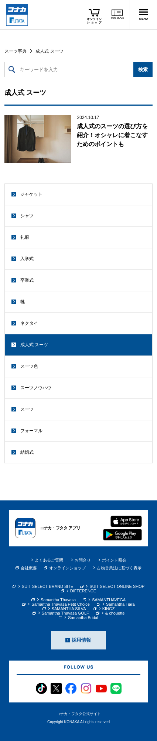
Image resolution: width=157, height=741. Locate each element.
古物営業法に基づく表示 (119, 568)
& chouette (115, 613)
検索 (143, 69)
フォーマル (31, 430)
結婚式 (27, 452)
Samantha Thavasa (58, 600)
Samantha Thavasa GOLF (65, 613)
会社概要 (26, 568)
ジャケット (31, 194)
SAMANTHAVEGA (109, 600)
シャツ (27, 215)
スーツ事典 (15, 51)
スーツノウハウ (35, 387)
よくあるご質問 (49, 560)
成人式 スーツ (34, 344)
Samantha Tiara (120, 604)
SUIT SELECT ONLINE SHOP (116, 586)
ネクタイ (29, 323)
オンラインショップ (65, 568)
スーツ (27, 409)
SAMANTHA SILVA (69, 608)
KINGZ (108, 608)
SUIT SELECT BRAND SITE (48, 586)
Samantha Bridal (83, 617)
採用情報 (81, 640)
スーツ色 (29, 366)
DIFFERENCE (83, 591)
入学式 (27, 258)
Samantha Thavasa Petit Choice (60, 604)
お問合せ (83, 560)
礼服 (24, 237)
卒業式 (27, 280)
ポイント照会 (114, 560)
